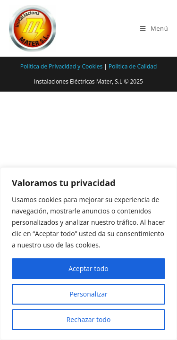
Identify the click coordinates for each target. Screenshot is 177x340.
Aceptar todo (88, 268)
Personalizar (88, 293)
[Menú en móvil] (154, 28)
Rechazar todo (89, 319)
